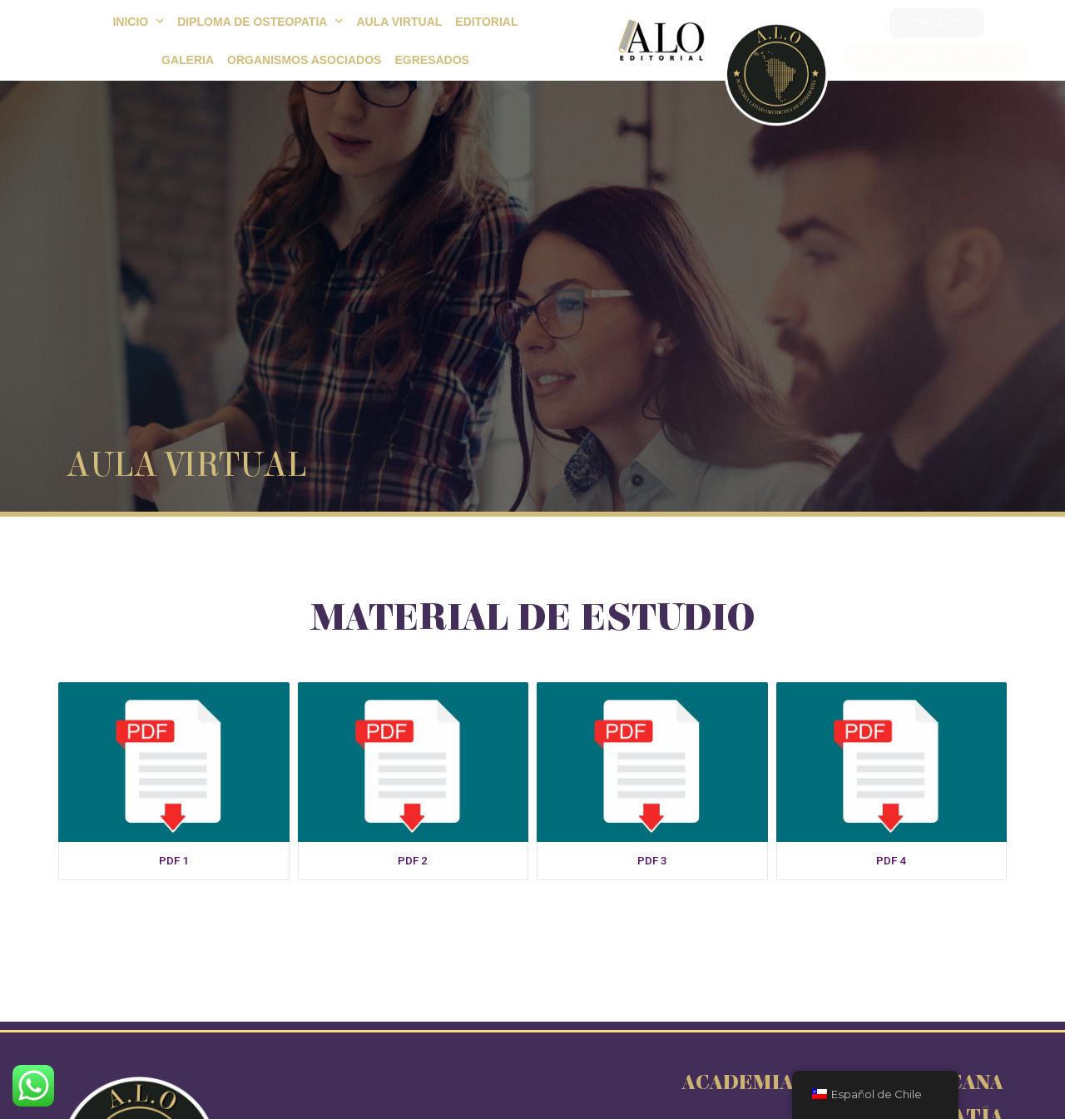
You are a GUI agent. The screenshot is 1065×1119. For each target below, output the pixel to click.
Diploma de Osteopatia (260, 21)
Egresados (431, 60)
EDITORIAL (486, 21)
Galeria (187, 60)
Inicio (138, 21)
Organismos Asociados (304, 60)
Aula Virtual (399, 21)
